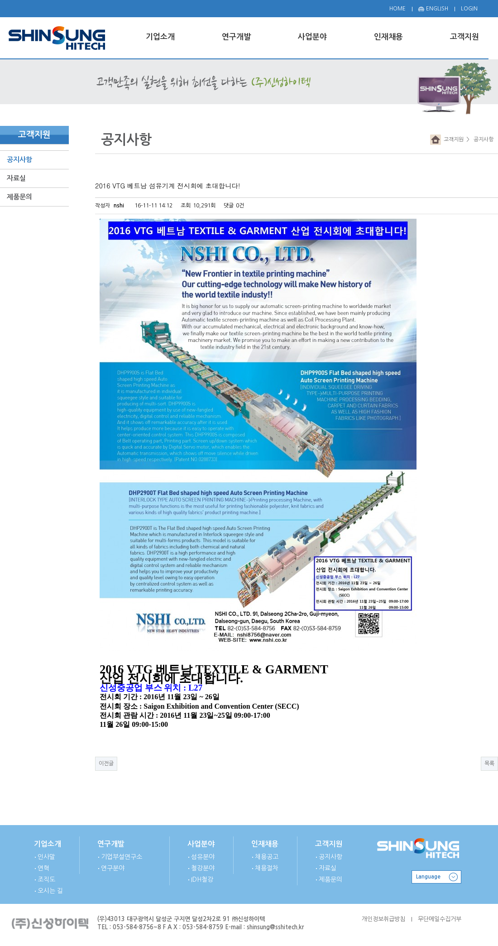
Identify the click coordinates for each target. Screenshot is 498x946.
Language (428, 876)
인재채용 (264, 843)
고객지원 (452, 139)
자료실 (16, 178)
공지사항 (19, 159)
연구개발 (110, 843)
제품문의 (19, 196)
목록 (489, 763)
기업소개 (47, 843)
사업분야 (201, 843)
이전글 (106, 763)
